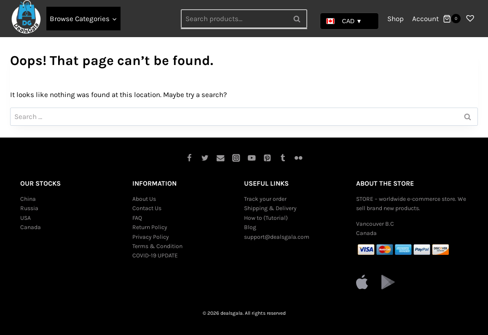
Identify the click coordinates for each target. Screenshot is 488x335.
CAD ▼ (344, 21)
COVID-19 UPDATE (155, 255)
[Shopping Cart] (452, 18)
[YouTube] (252, 158)
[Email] (220, 158)
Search (299, 18)
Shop (395, 18)
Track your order (265, 199)
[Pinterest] (267, 158)
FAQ (137, 218)
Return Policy (149, 227)
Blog (250, 227)
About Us (144, 199)
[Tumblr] (283, 158)
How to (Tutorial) (266, 218)
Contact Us (146, 208)
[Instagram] (236, 158)
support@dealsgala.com (276, 236)
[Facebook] (189, 158)
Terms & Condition (157, 246)
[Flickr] (298, 158)
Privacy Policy (150, 236)
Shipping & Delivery (270, 208)
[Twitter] (205, 158)
